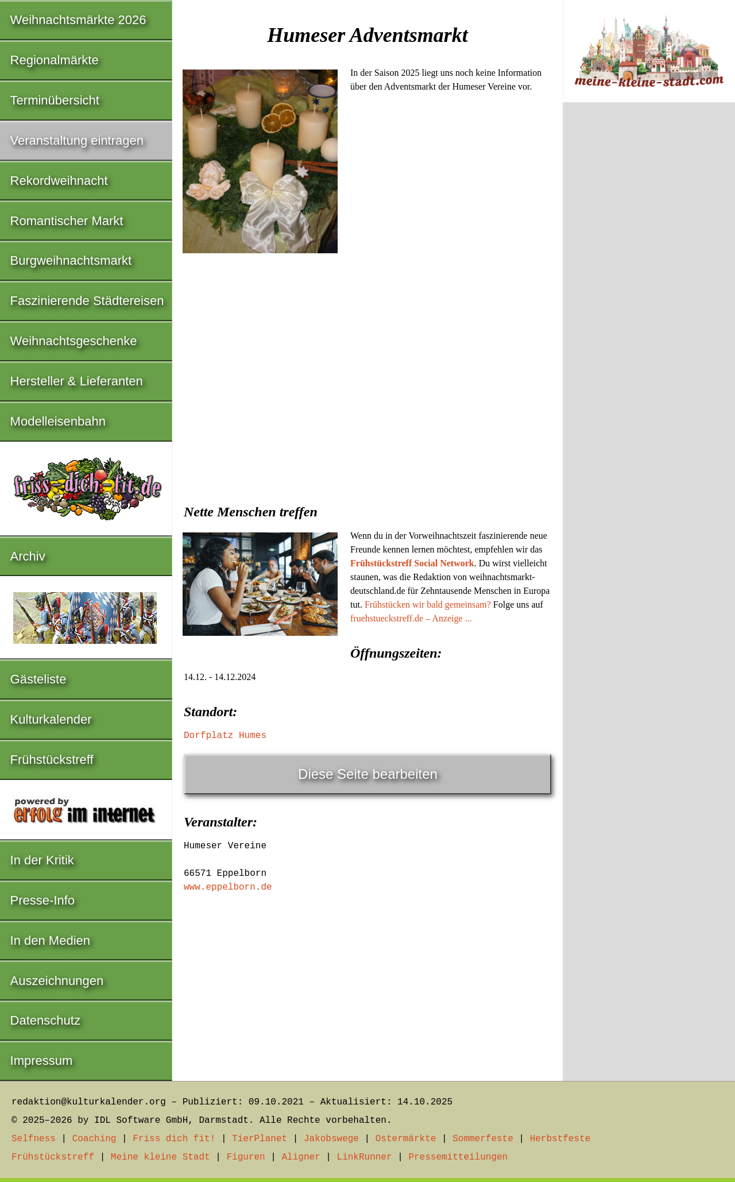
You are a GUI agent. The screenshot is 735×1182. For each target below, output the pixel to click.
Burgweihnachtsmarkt (71, 260)
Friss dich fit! (174, 1139)
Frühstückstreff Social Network (412, 563)
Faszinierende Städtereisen (87, 300)
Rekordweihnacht (59, 180)
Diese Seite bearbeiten (368, 774)
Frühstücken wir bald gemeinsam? (428, 604)
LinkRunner (364, 1157)
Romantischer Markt (66, 221)
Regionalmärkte (54, 60)
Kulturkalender (51, 719)
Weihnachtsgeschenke (73, 341)
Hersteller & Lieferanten (76, 381)
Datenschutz (45, 1020)
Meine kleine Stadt (160, 1157)
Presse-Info (42, 900)
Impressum (41, 1060)
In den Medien (50, 940)
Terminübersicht (54, 100)
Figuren (245, 1157)
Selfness (33, 1139)
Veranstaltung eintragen (77, 140)
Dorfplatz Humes (225, 736)
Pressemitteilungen (458, 1157)
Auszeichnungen (57, 981)
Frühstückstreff (52, 759)
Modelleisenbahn (58, 421)
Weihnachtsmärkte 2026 (78, 20)
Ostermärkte (406, 1139)
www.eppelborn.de (228, 887)
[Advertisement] (367, 403)
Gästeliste (38, 679)
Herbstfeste (560, 1139)
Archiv (27, 556)
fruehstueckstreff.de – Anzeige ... (411, 618)
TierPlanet (259, 1139)
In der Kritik (42, 860)
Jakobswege (331, 1139)
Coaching (94, 1139)
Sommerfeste (482, 1139)
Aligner (301, 1157)
